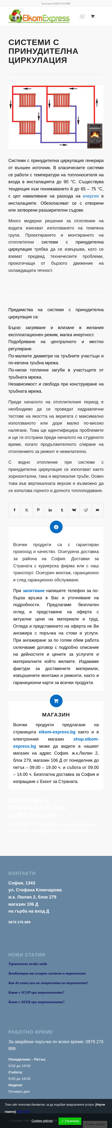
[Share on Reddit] (85, 510)
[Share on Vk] (74, 510)
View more (23, 1111)
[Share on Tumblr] (62, 510)
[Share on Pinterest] (38, 510)
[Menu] (82, 16)
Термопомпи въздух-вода (27, 964)
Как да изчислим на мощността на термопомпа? (48, 983)
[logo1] (46, 16)
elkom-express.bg (57, 732)
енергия (91, 196)
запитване (34, 590)
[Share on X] (26, 510)
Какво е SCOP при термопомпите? (36, 992)
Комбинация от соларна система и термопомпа (47, 973)
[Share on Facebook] (14, 510)
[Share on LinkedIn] (50, 510)
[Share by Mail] (97, 510)
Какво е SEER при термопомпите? (36, 1002)
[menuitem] (83, 16)
